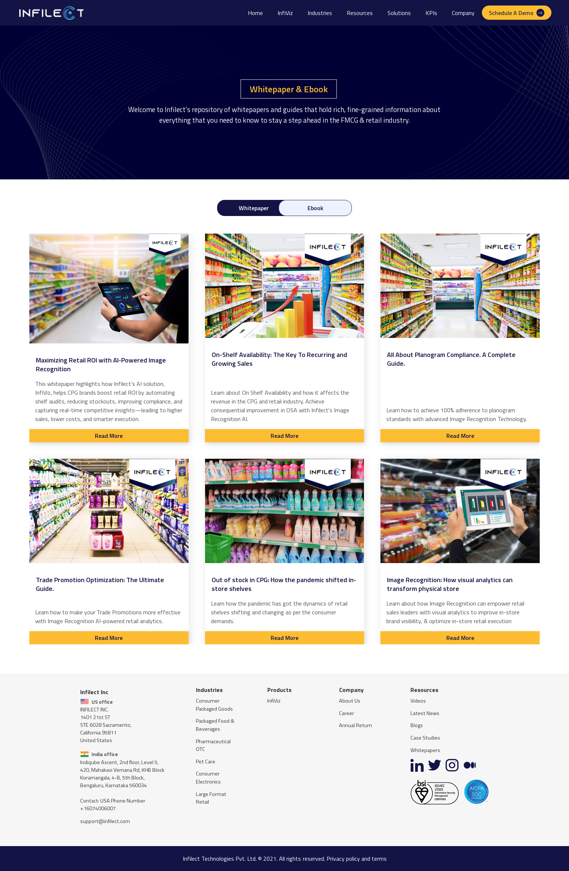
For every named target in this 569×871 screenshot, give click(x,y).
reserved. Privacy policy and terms (345, 858)
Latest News (424, 713)
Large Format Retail (211, 798)
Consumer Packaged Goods (214, 705)
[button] (319, 13)
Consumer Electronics (208, 778)
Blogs (416, 725)
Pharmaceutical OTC (213, 745)
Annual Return (355, 725)
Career (346, 713)
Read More (109, 435)
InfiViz (285, 12)
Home (255, 12)
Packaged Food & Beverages (215, 725)
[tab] (253, 208)
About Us (349, 701)
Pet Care (205, 762)
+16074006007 (98, 808)
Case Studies (425, 738)
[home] (50, 12)
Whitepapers (425, 750)
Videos (418, 701)
